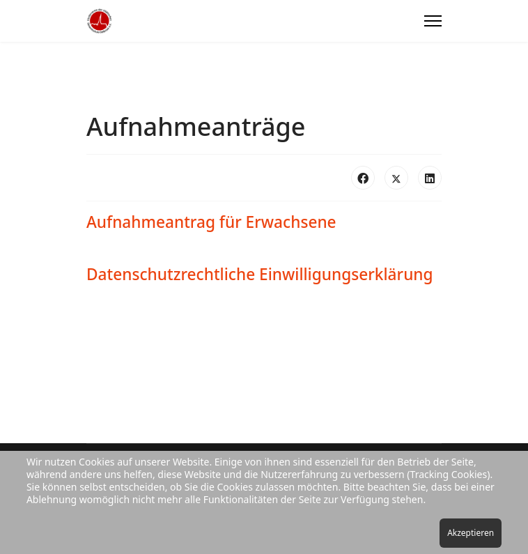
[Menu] (433, 21)
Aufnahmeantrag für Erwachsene (211, 222)
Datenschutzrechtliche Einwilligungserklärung (259, 274)
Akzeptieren (470, 533)
